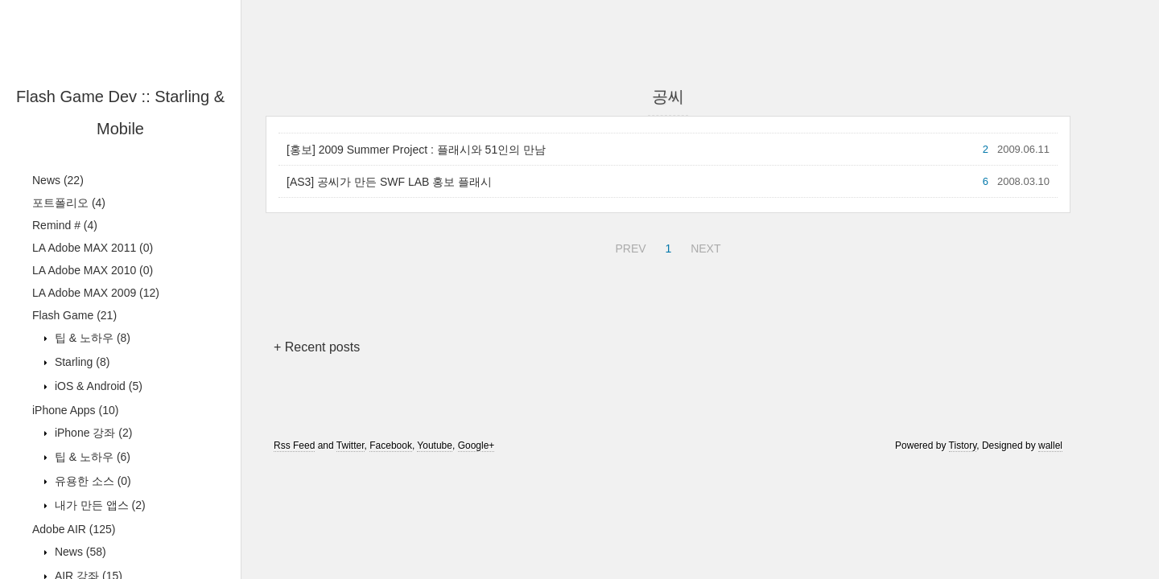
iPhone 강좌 (92, 432)
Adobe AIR (74, 529)
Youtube (434, 445)
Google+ (476, 445)
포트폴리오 (68, 202)
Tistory (963, 445)
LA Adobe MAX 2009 (95, 292)
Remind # (64, 225)
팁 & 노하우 (91, 337)
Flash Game (74, 315)
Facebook (390, 445)
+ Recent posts (317, 347)
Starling (80, 361)
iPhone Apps (75, 410)
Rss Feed (294, 445)
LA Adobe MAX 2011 (92, 247)
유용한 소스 (91, 480)
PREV (628, 246)
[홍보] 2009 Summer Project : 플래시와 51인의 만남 (416, 149)
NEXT (703, 246)
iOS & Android (97, 386)
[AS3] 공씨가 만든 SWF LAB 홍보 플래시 (389, 181)
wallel (1050, 445)
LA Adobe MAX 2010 (92, 270)
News (58, 180)
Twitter (350, 445)
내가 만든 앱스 (99, 505)
